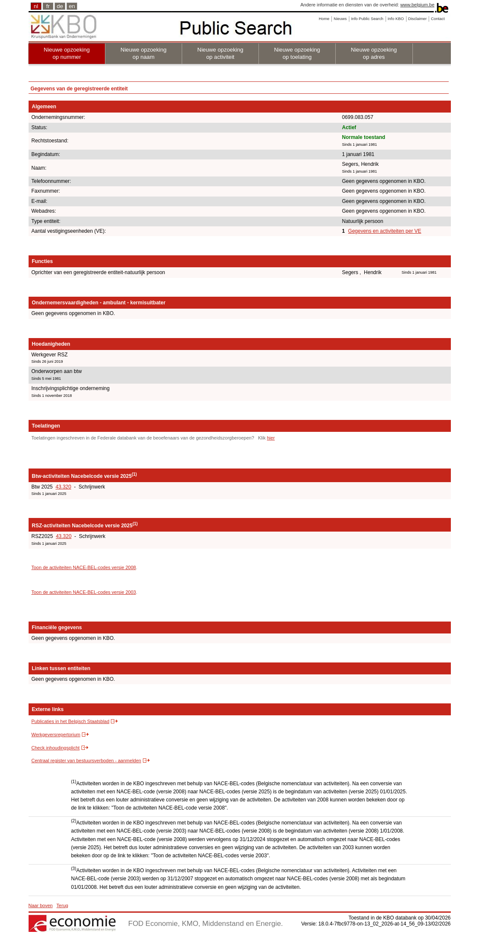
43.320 (63, 487)
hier (271, 437)
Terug (62, 905)
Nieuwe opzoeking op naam (144, 53)
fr (47, 6)
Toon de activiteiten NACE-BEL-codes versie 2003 (84, 592)
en (72, 6)
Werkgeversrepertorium (56, 734)
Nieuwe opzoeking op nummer (67, 53)
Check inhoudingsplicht (56, 747)
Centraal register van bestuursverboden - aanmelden (86, 760)
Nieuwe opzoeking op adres (374, 53)
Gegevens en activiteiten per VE (384, 231)
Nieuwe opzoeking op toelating (297, 53)
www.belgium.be (417, 4)
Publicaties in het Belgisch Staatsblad (71, 721)
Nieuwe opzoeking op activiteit (220, 53)
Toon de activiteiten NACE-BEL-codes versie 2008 (84, 567)
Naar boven (41, 905)
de (60, 6)
